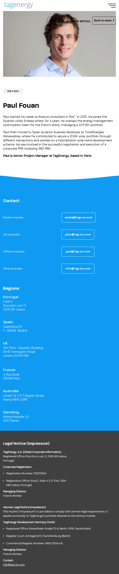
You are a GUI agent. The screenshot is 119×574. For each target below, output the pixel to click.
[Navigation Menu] (113, 5)
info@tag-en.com (14, 564)
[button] (78, 217)
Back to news (103, 20)
